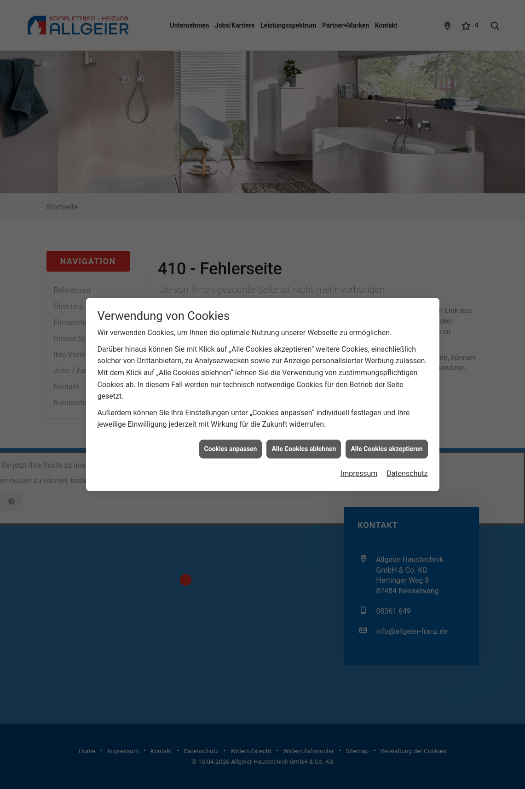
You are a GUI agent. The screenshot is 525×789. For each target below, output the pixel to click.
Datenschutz (407, 451)
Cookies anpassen (230, 426)
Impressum (359, 451)
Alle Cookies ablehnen (303, 426)
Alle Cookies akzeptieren (386, 426)
